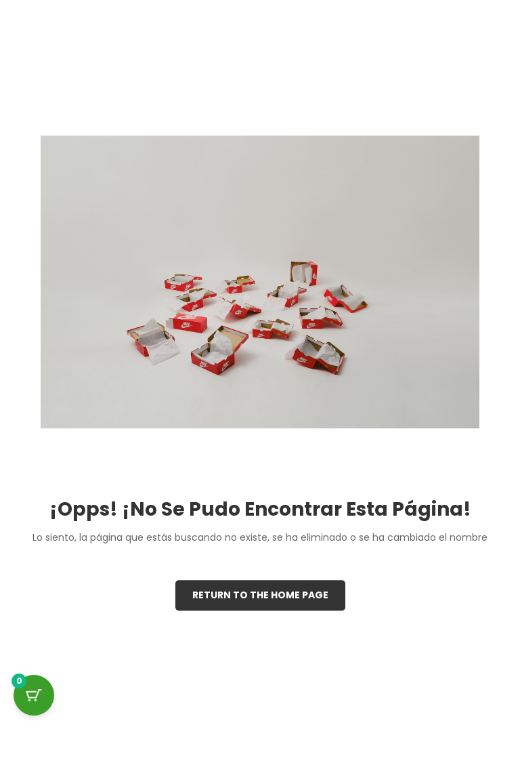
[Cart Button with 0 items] (34, 695)
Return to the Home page (260, 595)
